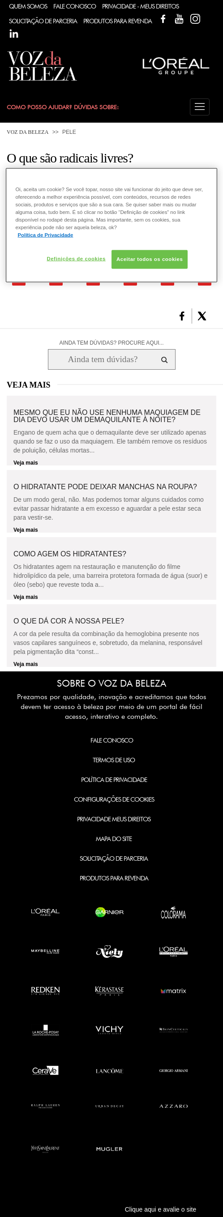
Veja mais (25, 462)
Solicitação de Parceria (43, 21)
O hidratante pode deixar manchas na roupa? (105, 487)
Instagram (195, 19)
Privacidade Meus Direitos (113, 819)
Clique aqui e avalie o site (161, 1209)
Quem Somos (28, 6)
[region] (111, 224)
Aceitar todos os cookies (149, 259)
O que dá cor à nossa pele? (68, 621)
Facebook (163, 19)
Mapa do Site (114, 838)
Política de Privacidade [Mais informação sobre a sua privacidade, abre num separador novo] (45, 235)
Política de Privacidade (114, 779)
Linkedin (14, 33)
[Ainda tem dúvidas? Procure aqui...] (103, 359)
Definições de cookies (76, 258)
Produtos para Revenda (114, 878)
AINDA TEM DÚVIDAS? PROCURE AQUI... (111, 343)
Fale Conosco (74, 6)
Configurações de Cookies (114, 799)
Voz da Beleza (27, 132)
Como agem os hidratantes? (69, 554)
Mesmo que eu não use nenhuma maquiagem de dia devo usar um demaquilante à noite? (107, 416)
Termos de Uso (114, 760)
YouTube (179, 19)
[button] (200, 106)
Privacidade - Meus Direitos (140, 6)
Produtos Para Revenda (117, 21)
